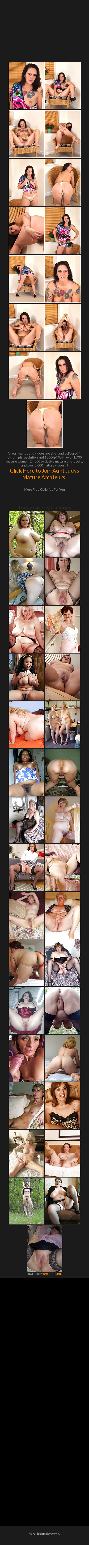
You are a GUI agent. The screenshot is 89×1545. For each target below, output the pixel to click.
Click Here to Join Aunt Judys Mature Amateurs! (44, 473)
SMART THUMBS (52, 1274)
